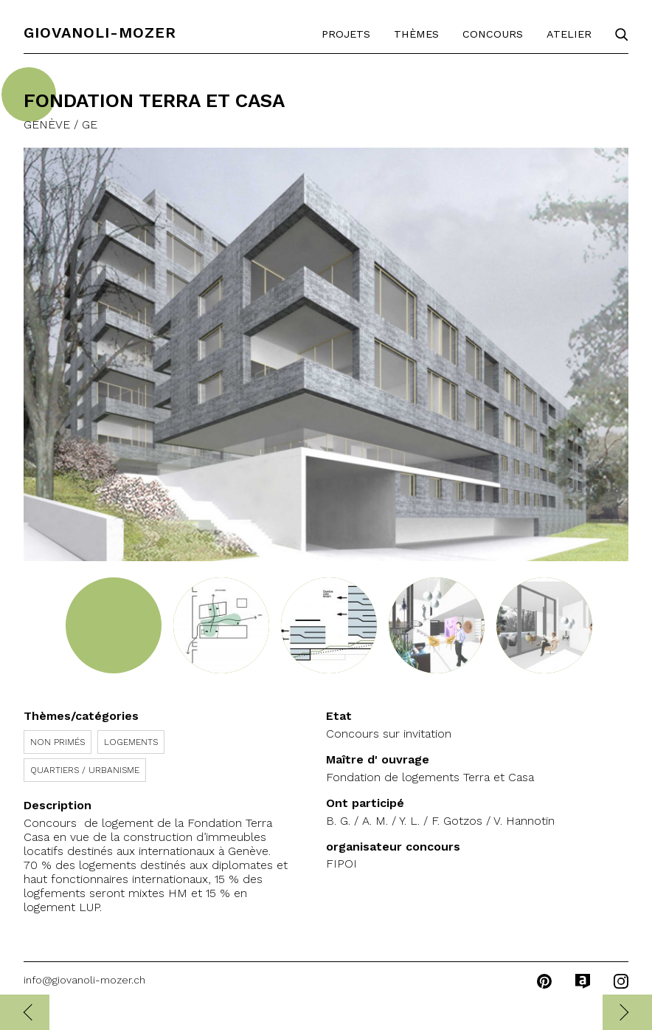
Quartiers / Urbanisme (84, 770)
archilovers (582, 981)
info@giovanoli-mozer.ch (84, 980)
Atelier (569, 34)
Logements (131, 742)
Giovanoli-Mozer (100, 32)
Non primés (57, 742)
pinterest (544, 981)
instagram (621, 981)
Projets (346, 34)
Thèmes (416, 34)
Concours (492, 34)
